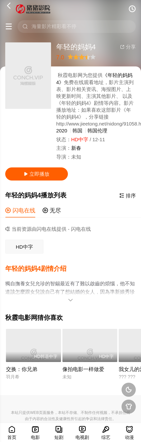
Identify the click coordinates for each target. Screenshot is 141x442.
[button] (39, 268)
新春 (76, 148)
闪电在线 (20, 210)
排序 (127, 195)
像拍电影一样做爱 (83, 369)
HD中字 (24, 247)
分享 (128, 47)
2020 (61, 130)
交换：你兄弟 (21, 369)
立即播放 (36, 174)
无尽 (51, 210)
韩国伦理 (97, 130)
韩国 (77, 130)
